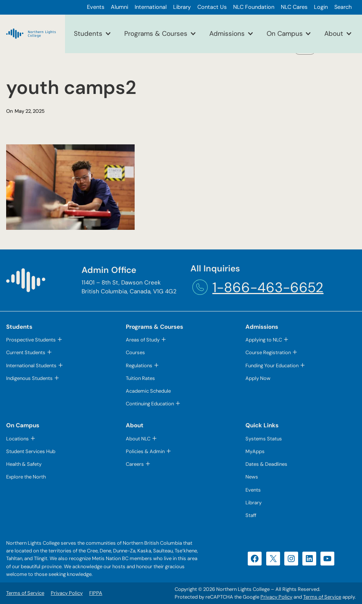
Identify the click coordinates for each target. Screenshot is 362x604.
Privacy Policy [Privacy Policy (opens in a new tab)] (276, 597)
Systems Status (263, 438)
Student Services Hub (30, 451)
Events (253, 490)
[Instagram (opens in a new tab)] (291, 559)
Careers (135, 464)
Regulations (139, 365)
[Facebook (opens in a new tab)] (255, 559)
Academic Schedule (148, 391)
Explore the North (26, 476)
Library (253, 502)
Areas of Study (143, 339)
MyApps (255, 451)
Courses (135, 352)
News (251, 476)
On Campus (285, 33)
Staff (250, 515)
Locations (17, 438)
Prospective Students (31, 339)
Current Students (25, 352)
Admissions (227, 33)
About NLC (138, 438)
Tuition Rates (140, 378)
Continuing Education (150, 403)
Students (88, 33)
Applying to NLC (263, 339)
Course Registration (268, 352)
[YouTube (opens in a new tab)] (327, 559)
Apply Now (257, 378)
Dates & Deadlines (266, 464)
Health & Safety (24, 464)
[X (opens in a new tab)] (273, 559)
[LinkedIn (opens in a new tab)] (309, 559)
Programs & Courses (155, 33)
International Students (31, 365)
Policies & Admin (145, 451)
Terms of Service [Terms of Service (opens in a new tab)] (322, 597)
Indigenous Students (29, 378)
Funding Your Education (272, 365)
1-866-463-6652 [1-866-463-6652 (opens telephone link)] (268, 287)
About (333, 33)
